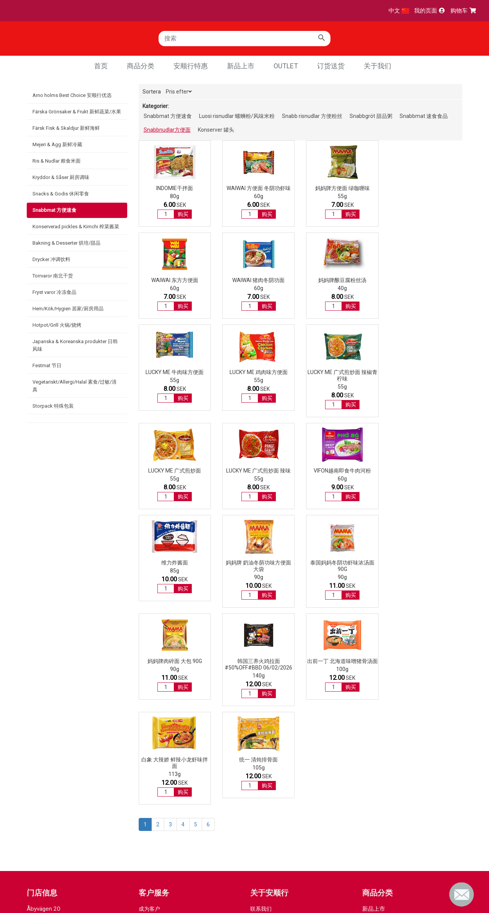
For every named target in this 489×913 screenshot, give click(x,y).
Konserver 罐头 (216, 130)
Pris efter (179, 92)
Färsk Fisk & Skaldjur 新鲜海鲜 (66, 128)
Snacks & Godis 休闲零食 (60, 194)
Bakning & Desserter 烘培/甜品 (66, 243)
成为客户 (149, 718)
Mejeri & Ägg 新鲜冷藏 (57, 144)
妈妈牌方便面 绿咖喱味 (342, 188)
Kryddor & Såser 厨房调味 (60, 177)
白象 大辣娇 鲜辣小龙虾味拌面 (342, 572)
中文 (399, 10)
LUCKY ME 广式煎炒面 (258, 372)
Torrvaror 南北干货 (52, 276)
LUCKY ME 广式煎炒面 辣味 (342, 372)
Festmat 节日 (47, 365)
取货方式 (149, 734)
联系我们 (261, 718)
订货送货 (331, 66)
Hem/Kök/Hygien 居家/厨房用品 (68, 308)
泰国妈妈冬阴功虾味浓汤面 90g (342, 474)
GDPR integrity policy (275, 726)
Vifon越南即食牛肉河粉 (426, 372)
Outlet (286, 66)
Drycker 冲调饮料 (51, 259)
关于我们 (377, 66)
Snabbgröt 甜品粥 (371, 116)
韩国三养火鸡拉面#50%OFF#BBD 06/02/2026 (175, 572)
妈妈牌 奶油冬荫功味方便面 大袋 (258, 474)
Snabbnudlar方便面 (167, 130)
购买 (183, 214)
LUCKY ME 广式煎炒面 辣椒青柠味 (175, 375)
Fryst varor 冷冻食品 (54, 292)
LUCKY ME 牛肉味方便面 (342, 280)
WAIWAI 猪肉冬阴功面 (175, 280)
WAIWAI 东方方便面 (426, 188)
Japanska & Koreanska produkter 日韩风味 (75, 345)
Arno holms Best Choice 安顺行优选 (72, 95)
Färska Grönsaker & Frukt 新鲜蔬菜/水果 (76, 112)
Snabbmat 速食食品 (424, 116)
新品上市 (240, 66)
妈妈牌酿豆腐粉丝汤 (259, 280)
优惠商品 (373, 729)
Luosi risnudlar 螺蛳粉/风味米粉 (237, 116)
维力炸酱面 (174, 471)
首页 (101, 66)
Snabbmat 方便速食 (54, 210)
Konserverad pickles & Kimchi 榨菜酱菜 (75, 226)
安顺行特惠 (190, 66)
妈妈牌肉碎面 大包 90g (426, 471)
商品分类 (140, 66)
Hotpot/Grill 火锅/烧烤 (56, 325)
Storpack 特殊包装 (53, 406)
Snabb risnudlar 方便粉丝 (312, 116)
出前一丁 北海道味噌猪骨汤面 (258, 569)
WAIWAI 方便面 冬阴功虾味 (259, 188)
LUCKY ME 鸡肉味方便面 (426, 280)
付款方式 (149, 726)
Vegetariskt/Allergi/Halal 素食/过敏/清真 (74, 385)
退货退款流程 (155, 741)
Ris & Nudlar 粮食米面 (56, 161)
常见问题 (149, 749)
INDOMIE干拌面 (174, 188)
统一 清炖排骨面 (426, 569)
